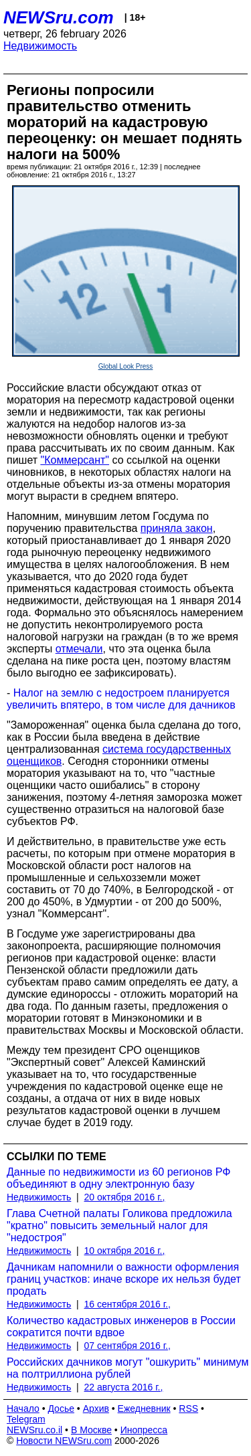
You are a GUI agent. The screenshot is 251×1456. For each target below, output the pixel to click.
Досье (61, 1408)
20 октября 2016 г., (124, 1197)
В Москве (91, 1430)
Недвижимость (40, 46)
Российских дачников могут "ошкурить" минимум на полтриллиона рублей (127, 1368)
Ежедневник (144, 1408)
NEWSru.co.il (34, 1430)
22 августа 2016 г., (123, 1387)
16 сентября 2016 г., (127, 1304)
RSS (188, 1408)
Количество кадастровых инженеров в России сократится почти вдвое (121, 1326)
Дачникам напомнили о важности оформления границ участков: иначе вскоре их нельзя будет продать (124, 1279)
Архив (96, 1408)
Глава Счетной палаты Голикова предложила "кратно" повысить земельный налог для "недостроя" (119, 1225)
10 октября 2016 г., (124, 1250)
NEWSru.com (58, 17)
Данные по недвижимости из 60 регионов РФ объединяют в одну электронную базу (118, 1178)
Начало (23, 1408)
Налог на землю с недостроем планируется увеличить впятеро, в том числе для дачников (121, 699)
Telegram (26, 1419)
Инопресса (144, 1430)
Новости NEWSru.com (64, 1440)
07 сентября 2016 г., (127, 1345)
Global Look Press (125, 366)
